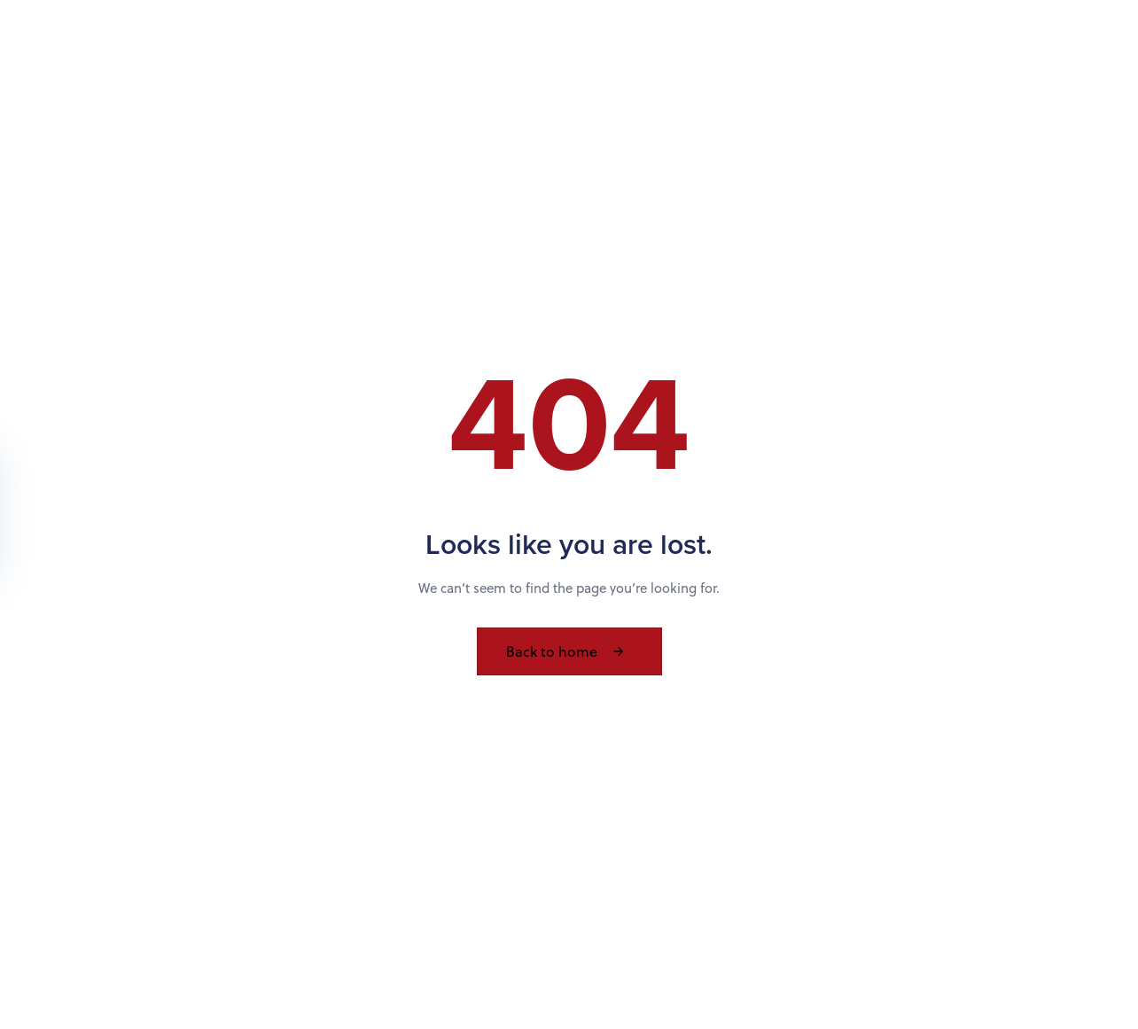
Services (698, 46)
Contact (907, 46)
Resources (803, 46)
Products (512, 46)
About (606, 46)
